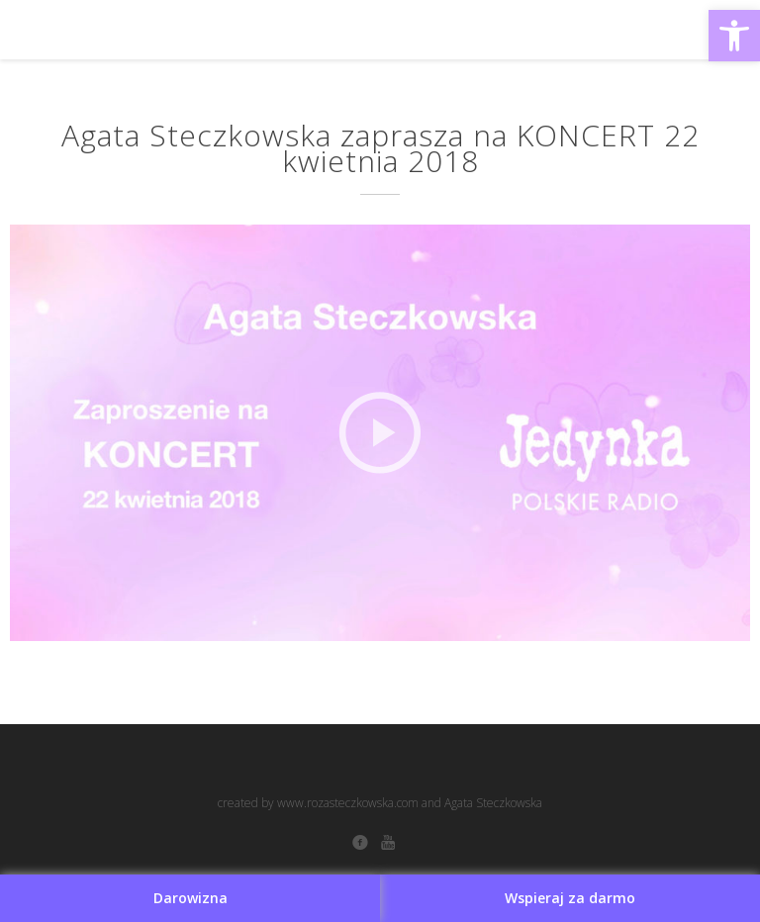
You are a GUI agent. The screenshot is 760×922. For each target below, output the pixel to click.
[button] (734, 35)
